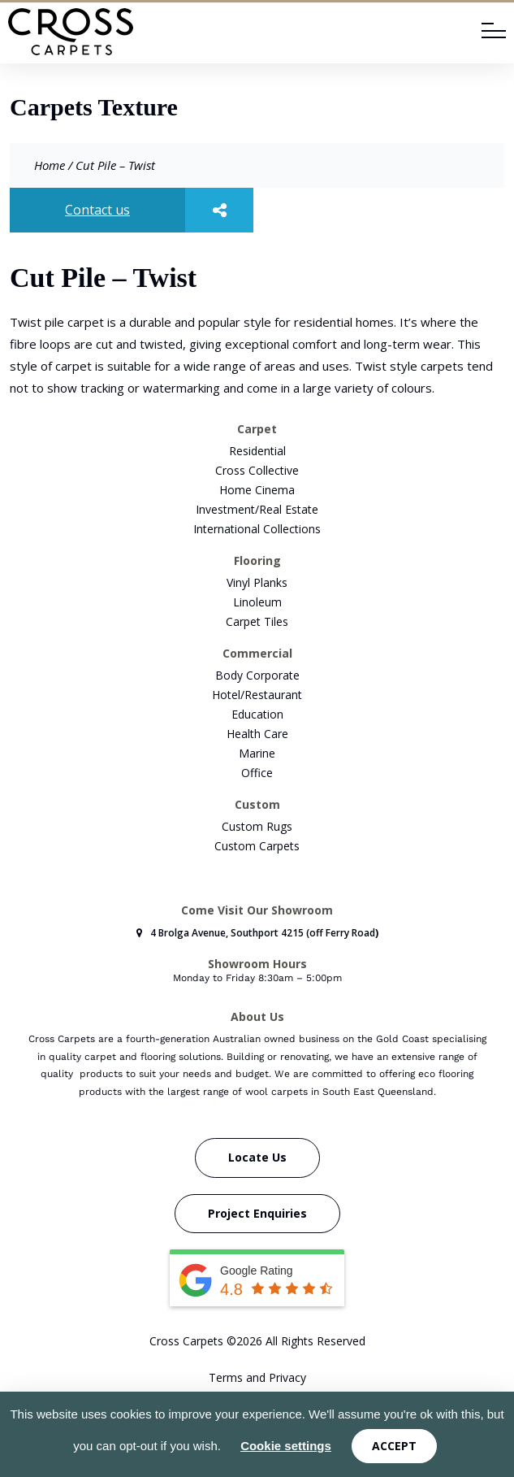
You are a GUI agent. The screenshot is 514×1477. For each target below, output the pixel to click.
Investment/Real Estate (257, 509)
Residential (257, 450)
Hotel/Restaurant (257, 694)
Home (49, 165)
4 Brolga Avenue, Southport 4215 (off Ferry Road (255, 933)
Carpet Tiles (257, 621)
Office (257, 772)
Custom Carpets (257, 846)
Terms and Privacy (257, 1377)
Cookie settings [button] (285, 1446)
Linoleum (257, 602)
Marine (257, 753)
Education (257, 714)
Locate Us (257, 1157)
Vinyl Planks (257, 582)
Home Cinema (257, 489)
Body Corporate (257, 675)
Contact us (97, 210)
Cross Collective (257, 470)
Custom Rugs (257, 826)
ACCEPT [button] (394, 1445)
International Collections (257, 528)
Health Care (257, 733)
